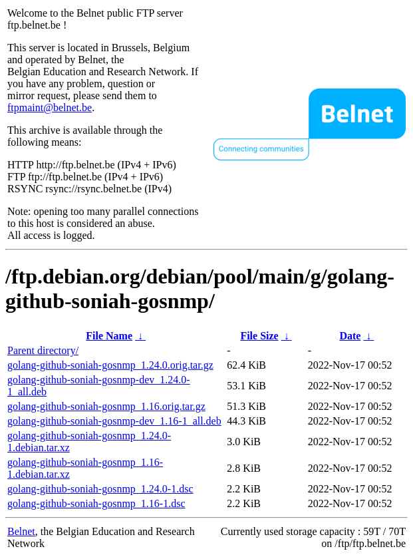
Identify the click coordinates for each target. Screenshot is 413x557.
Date (349, 335)
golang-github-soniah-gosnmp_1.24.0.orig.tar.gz (110, 365)
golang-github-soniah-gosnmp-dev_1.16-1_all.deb (114, 421)
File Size (259, 335)
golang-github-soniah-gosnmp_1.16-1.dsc (96, 503)
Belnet (21, 531)
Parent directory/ (42, 350)
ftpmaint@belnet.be (49, 107)
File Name (109, 335)
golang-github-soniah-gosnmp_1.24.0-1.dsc (100, 488)
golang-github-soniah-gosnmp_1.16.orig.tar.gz (106, 406)
